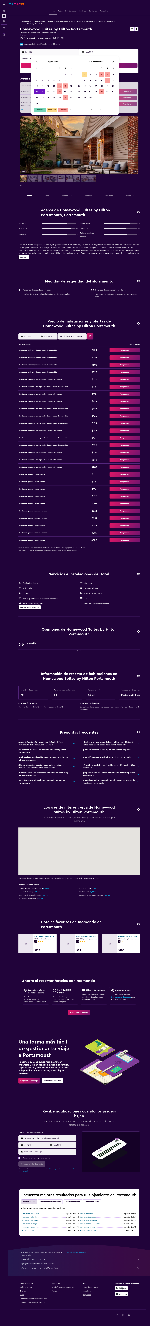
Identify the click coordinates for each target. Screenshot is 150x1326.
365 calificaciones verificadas (47, 44)
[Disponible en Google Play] (121, 1288)
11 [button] (42, 86)
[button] (4, 3)
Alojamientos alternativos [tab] (50, 1202)
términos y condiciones (57, 1169)
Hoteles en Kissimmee (88, 1230)
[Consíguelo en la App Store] (121, 1294)
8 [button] (65, 80)
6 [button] (54, 80)
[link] (79, 1012)
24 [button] (37, 97)
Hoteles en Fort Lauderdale (90, 1224)
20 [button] (54, 92)
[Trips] (4, 28)
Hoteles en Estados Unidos (64, 21)
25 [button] (42, 97)
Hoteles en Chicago (29, 1224)
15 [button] (65, 86)
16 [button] (71, 86)
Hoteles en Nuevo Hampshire (85, 21)
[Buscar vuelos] (4, 11)
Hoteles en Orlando (29, 1217)
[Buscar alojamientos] (4, 16)
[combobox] (49, 1138)
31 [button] (37, 103)
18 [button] (42, 92)
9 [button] (71, 80)
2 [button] (71, 74)
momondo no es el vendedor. (80, 1259)
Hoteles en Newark (29, 1227)
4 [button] (42, 80)
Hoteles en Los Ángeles (88, 1220)
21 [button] (60, 92)
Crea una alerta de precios (121, 997)
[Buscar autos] (4, 21)
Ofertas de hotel (25, 21)
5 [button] (48, 80)
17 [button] (37, 92)
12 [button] (48, 86)
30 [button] (71, 97)
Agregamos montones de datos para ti (80, 1263)
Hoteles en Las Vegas (88, 1217)
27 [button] (54, 97)
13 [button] (54, 86)
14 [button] (60, 86)
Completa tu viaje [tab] (92, 1202)
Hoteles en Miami (86, 1214)
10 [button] (37, 86)
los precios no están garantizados (75, 1252)
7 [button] (59, 80)
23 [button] (71, 92)
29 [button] (65, 97)
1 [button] (65, 74)
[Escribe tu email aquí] (49, 1151)
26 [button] (48, 97)
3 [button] (36, 80)
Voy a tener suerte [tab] (73, 1202)
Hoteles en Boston (29, 1230)
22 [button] (65, 92)
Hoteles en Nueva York (30, 1214)
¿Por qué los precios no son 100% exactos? (80, 1267)
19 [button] (48, 92)
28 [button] (60, 97)
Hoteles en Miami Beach (31, 1220)
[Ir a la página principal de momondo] (16, 3)
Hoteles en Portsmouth (105, 21)
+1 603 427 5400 (27, 41)
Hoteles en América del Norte (43, 21)
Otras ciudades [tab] (29, 1202)
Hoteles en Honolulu (87, 1227)
